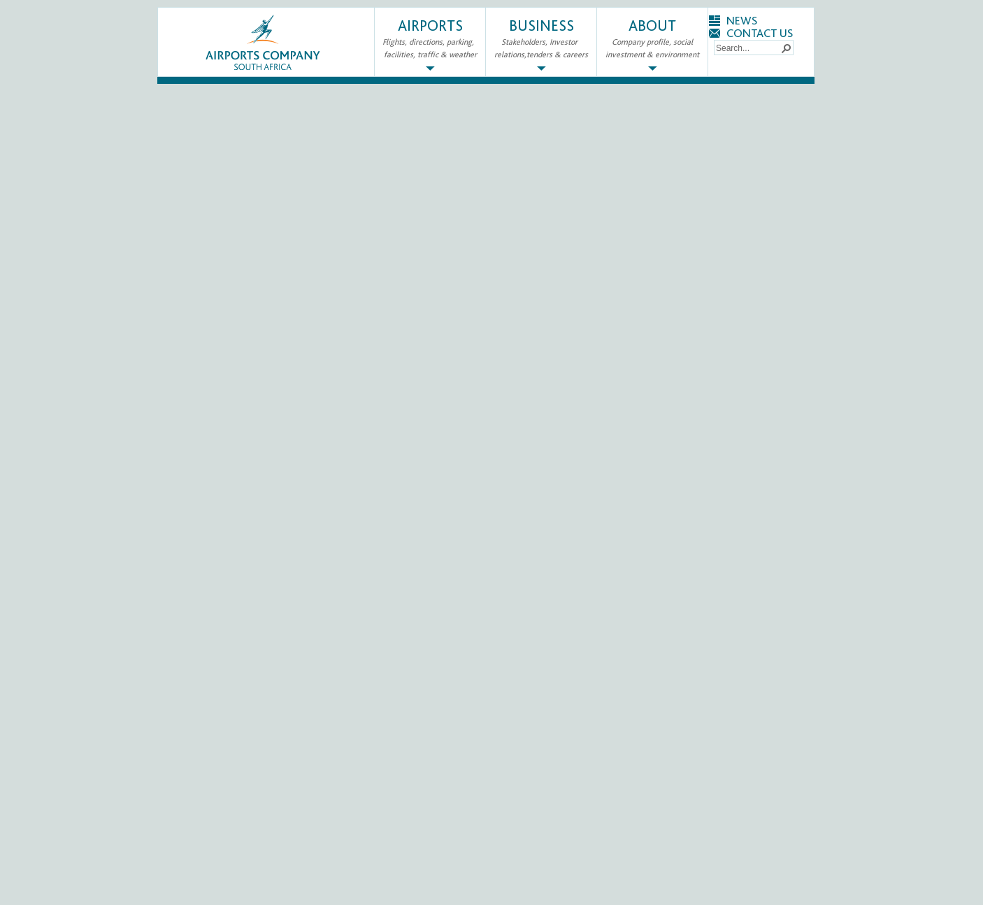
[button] (786, 48)
